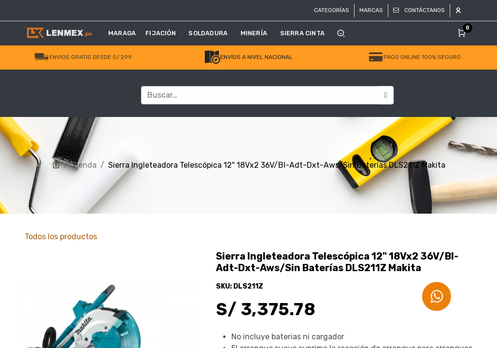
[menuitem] (124, 33)
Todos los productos (61, 236)
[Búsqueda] (386, 95)
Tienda (84, 165)
